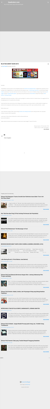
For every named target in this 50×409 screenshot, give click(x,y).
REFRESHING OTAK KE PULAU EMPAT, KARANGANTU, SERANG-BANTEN (20, 308)
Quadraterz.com (13, 2)
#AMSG (2, 91)
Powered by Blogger (25, 382)
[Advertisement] (13, 13)
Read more (46, 209)
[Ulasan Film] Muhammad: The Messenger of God (14, 228)
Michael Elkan (28, 384)
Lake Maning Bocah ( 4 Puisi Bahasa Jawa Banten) (14, 259)
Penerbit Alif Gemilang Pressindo (30, 88)
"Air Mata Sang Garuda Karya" (33, 90)
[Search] (48, 3)
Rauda (12, 93)
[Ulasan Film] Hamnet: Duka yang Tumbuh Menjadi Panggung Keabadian (20, 340)
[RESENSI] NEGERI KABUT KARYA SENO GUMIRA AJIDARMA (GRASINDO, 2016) (22, 244)
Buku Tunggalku (7, 137)
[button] (48, 64)
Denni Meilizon (32, 93)
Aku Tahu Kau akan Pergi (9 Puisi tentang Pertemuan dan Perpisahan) (19, 213)
